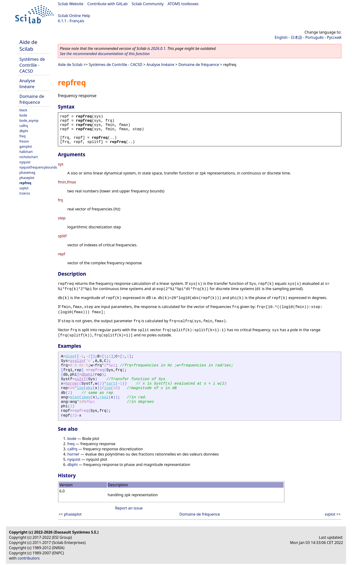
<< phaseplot (70, 514)
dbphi (23, 131)
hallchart (26, 151)
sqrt (110, 384)
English (281, 37)
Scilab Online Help (74, 15)
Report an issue (128, 508)
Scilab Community (147, 3)
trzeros (24, 193)
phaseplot (26, 177)
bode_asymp (29, 120)
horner (72, 384)
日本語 (296, 37)
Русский (334, 37)
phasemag (27, 172)
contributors (29, 558)
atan (74, 397)
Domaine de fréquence (31, 99)
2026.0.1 (158, 48)
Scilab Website (70, 3)
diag (69, 356)
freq (22, 136)
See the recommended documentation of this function (105, 53)
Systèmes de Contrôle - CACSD (32, 65)
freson (24, 141)
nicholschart (28, 157)
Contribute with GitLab (107, 3)
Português (314, 37)
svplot (23, 188)
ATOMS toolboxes (183, 3)
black (23, 110)
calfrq (23, 125)
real (103, 397)
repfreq (25, 183)
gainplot (25, 146)
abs (89, 388)
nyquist (24, 162)
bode (23, 115)
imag (85, 397)
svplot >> (333, 514)
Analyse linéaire (27, 83)
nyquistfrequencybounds (38, 167)
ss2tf (80, 379)
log (80, 388)
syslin (77, 361)
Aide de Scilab (28, 45)
